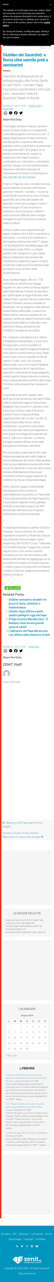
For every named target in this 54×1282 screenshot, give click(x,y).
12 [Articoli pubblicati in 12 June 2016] (45, 1032)
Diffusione (24, 1234)
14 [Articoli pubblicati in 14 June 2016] (15, 1038)
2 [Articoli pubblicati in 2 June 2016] (27, 1027)
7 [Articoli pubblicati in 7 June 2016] (15, 1032)
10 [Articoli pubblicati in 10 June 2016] (33, 1032)
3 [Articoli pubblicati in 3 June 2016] (33, 1027)
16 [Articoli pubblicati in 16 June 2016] (27, 1038)
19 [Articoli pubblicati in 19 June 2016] (45, 1038)
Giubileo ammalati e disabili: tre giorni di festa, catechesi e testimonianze (28, 603)
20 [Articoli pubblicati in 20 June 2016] (9, 1043)
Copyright (28, 1239)
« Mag (8, 1055)
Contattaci (40, 1239)
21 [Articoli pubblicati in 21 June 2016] (15, 1043)
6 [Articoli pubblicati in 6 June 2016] (9, 1032)
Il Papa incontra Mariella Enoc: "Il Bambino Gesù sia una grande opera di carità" (28, 623)
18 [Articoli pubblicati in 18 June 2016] (39, 1038)
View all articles (11, 681)
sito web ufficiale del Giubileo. (19, 177)
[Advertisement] (27, 800)
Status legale (14, 1239)
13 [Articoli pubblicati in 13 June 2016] (9, 1038)
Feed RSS (28, 1068)
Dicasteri (8, 109)
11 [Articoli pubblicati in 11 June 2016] (39, 1032)
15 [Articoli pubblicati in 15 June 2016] (21, 1038)
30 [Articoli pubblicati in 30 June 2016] (27, 1049)
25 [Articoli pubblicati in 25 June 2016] (39, 1043)
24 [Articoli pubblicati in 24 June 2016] (33, 1043)
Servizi (48, 1234)
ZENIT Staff (35, 106)
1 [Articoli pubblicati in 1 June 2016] (21, 1027)
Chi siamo (6, 1234)
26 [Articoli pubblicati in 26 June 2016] (45, 1043)
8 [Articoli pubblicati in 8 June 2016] (21, 1032)
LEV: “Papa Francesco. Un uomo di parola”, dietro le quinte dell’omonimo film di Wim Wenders (25, 1107)
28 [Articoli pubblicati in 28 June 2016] (15, 1049)
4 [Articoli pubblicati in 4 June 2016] (39, 1027)
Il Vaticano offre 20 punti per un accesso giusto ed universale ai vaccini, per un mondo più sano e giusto (26, 1078)
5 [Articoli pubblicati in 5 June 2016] (45, 1027)
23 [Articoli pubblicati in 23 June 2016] (27, 1043)
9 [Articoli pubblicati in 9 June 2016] (27, 1032)
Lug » (14, 1055)
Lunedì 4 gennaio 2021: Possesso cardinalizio (26, 1133)
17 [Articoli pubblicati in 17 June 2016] (33, 1038)
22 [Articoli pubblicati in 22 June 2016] (21, 1043)
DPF (15, 1234)
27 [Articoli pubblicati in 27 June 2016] (9, 1049)
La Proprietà (37, 1234)
